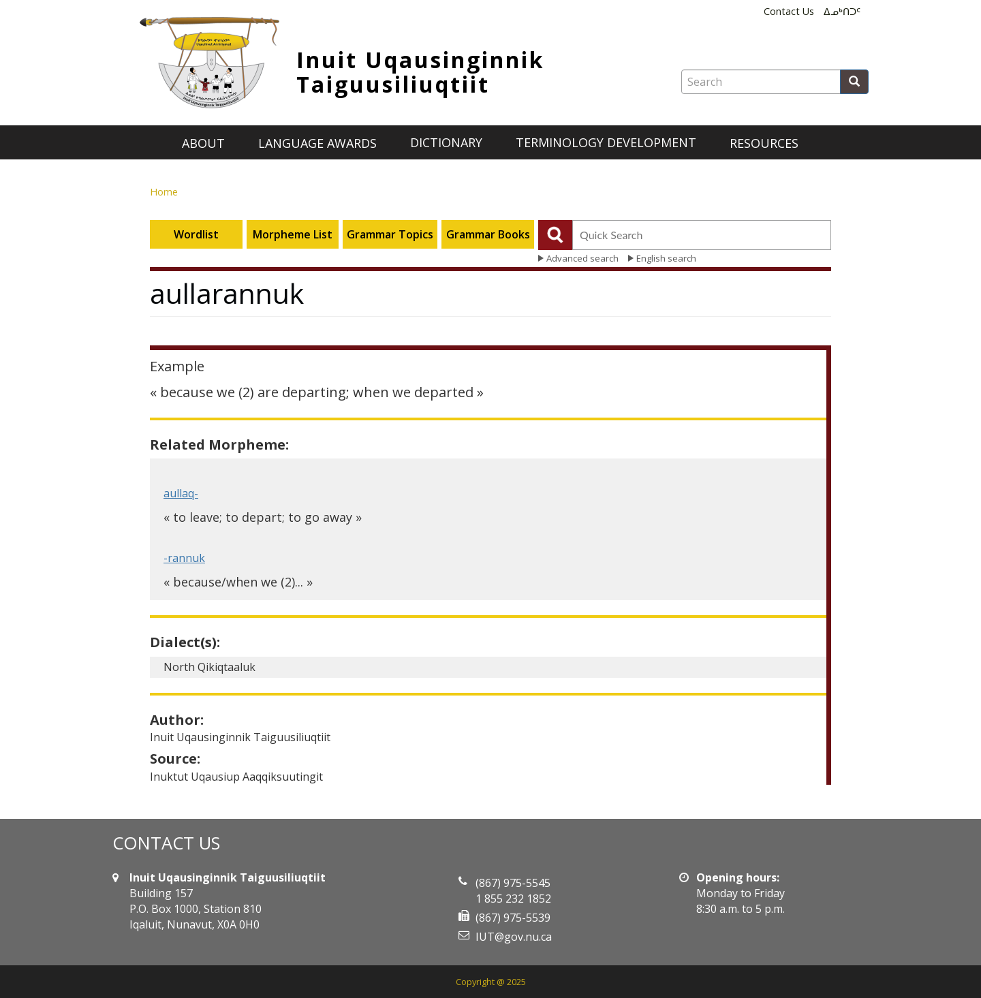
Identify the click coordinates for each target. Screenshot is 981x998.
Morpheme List (292, 234)
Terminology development (606, 142)
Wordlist (196, 234)
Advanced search (582, 258)
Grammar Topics (390, 234)
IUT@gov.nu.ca (514, 936)
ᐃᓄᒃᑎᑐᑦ (842, 11)
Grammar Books (488, 234)
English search (666, 258)
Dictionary (446, 142)
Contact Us (789, 11)
